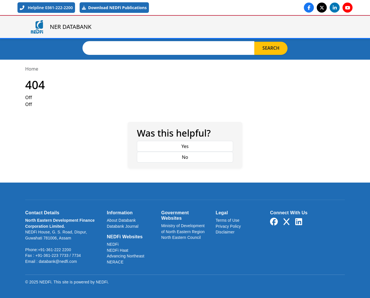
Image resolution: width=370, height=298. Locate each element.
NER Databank (196, 27)
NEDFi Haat (117, 250)
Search (271, 48)
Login (332, 27)
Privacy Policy (228, 226)
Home (154, 27)
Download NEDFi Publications (114, 7)
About (237, 27)
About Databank (121, 220)
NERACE (115, 262)
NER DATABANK (60, 26)
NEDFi (113, 244)
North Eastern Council (181, 237)
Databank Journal (123, 226)
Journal (271, 27)
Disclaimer (225, 232)
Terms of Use (227, 220)
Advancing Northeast (125, 256)
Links (304, 27)
